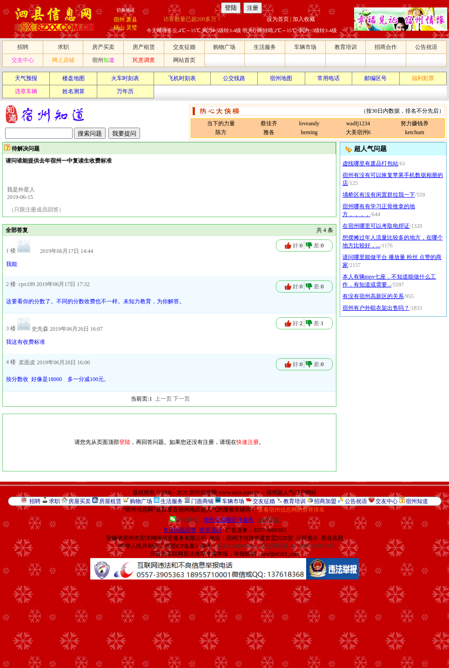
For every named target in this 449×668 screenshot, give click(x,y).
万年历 (125, 91)
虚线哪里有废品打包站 (370, 163)
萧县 (131, 19)
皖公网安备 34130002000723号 (298, 546)
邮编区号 (375, 78)
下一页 (181, 398)
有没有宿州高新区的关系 (373, 296)
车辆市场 (305, 47)
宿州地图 (281, 78)
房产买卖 (103, 47)
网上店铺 (63, 60)
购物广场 (224, 47)
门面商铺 (202, 501)
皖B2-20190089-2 (237, 546)
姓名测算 (73, 91)
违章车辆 (26, 91)
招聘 (22, 47)
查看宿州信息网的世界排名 (291, 509)
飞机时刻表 (182, 78)
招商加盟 (325, 501)
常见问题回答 (179, 530)
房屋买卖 (79, 501)
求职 (63, 47)
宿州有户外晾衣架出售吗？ (375, 308)
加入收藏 (304, 19)
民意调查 (144, 60)
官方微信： (212, 520)
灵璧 (131, 27)
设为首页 (278, 19)
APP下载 (268, 520)
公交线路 (234, 78)
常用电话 (328, 78)
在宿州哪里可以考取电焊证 (375, 226)
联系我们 (210, 530)
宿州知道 (417, 501)
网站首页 (184, 60)
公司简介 (307, 538)
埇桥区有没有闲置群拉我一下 (378, 194)
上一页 (163, 398)
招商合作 (386, 47)
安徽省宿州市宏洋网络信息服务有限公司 (156, 538)
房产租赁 (144, 47)
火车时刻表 (125, 78)
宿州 (119, 19)
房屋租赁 (110, 501)
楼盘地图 (73, 78)
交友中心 (23, 60)
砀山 (119, 27)
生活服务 (265, 47)
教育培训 (346, 47)
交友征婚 (184, 47)
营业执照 (332, 538)
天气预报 (26, 78)
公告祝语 (426, 47)
